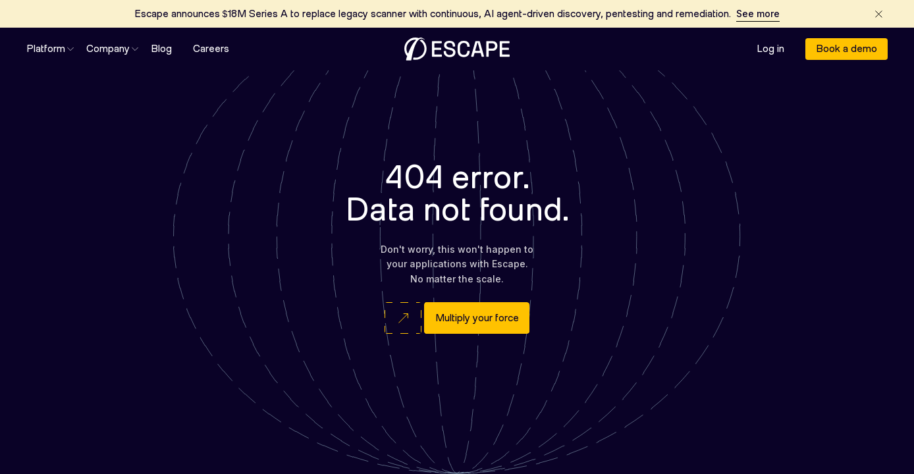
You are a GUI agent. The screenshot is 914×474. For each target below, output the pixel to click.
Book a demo (846, 49)
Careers (211, 49)
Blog (161, 49)
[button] (45, 49)
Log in (770, 49)
